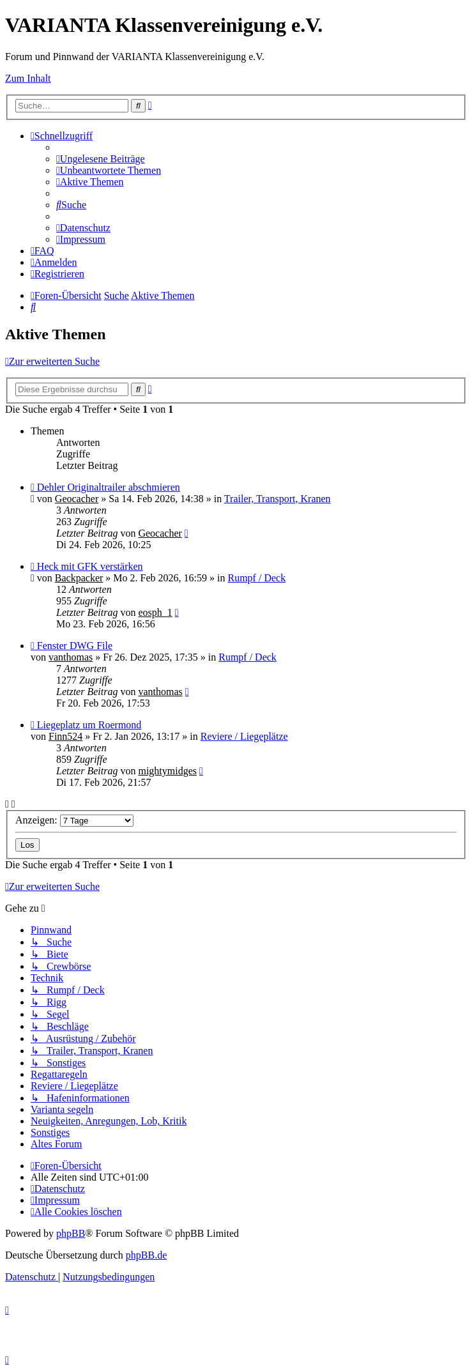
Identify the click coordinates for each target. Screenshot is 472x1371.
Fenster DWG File (74, 645)
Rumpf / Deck (256, 577)
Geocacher (76, 498)
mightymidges (167, 770)
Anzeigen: (74, 820)
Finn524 (65, 736)
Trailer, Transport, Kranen (277, 498)
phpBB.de (146, 1255)
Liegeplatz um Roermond (89, 724)
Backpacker (79, 577)
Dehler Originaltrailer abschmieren (108, 487)
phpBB (70, 1233)
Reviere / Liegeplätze (244, 736)
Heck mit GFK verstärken (90, 566)
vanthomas (71, 657)
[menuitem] (100, 158)
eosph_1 (155, 612)
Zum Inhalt (28, 78)
